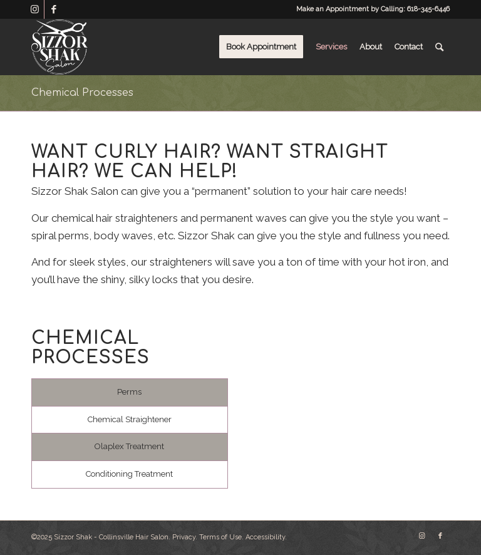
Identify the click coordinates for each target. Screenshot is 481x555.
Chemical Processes (82, 92)
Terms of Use (220, 537)
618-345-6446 (428, 9)
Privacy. (184, 537)
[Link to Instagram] (35, 9)
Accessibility (265, 537)
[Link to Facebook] (53, 9)
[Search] (439, 47)
